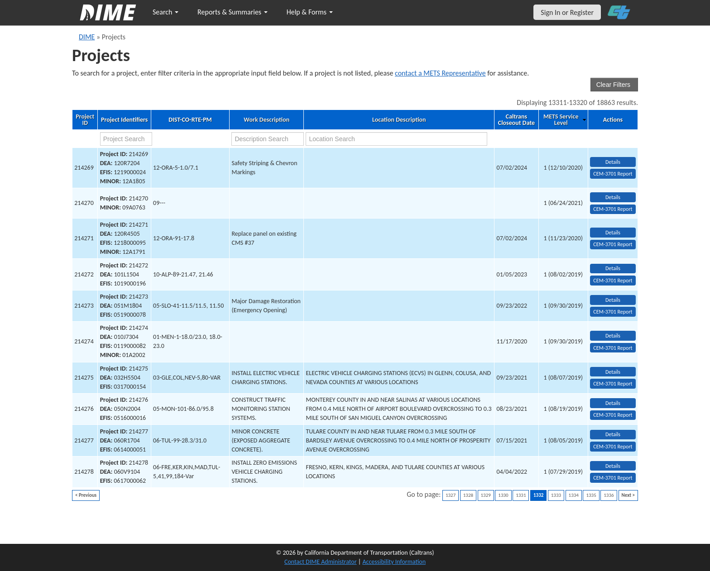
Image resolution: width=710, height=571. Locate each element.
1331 (521, 495)
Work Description (266, 120)
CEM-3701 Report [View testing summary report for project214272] (612, 280)
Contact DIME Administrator (320, 562)
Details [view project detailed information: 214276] (612, 403)
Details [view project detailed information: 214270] (612, 197)
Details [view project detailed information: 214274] (612, 336)
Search (165, 12)
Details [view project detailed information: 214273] (612, 300)
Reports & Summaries (232, 12)
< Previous (85, 495)
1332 (538, 495)
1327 (451, 495)
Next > (628, 495)
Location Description (399, 120)
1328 (468, 495)
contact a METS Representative (440, 73)
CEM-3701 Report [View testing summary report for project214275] (612, 384)
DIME (87, 37)
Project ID (85, 120)
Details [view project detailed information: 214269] (612, 162)
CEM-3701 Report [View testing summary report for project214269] (612, 174)
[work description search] (267, 139)
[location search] (396, 139)
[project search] (126, 139)
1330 (503, 495)
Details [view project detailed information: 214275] (612, 372)
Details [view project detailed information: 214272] (612, 268)
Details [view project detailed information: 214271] (612, 232)
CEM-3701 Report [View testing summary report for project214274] (612, 348)
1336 (609, 495)
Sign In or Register (567, 12)
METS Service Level (560, 120)
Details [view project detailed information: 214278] (612, 466)
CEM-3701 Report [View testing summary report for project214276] (612, 415)
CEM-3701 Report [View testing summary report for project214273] (612, 312)
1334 (574, 495)
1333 (556, 495)
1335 (591, 495)
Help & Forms (310, 12)
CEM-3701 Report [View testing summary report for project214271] (612, 244)
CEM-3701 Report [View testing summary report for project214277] (612, 446)
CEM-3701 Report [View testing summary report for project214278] (612, 478)
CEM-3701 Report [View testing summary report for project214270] (612, 209)
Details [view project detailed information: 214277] (612, 434)
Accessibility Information (394, 562)
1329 (486, 495)
